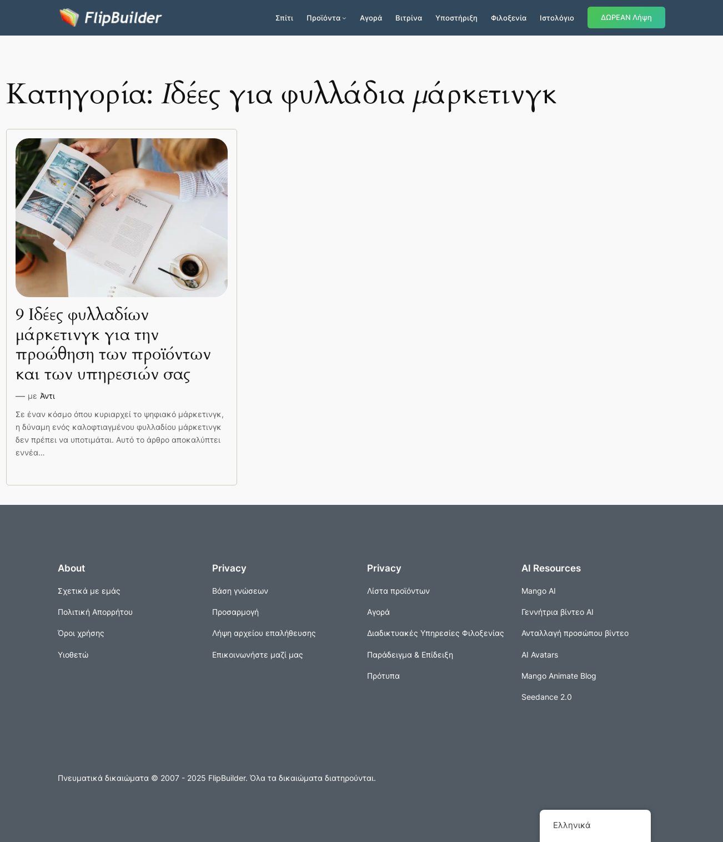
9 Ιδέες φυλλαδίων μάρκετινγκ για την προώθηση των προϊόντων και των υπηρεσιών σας (113, 344)
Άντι (47, 395)
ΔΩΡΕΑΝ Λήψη (626, 17)
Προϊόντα (323, 17)
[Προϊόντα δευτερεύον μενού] (344, 18)
